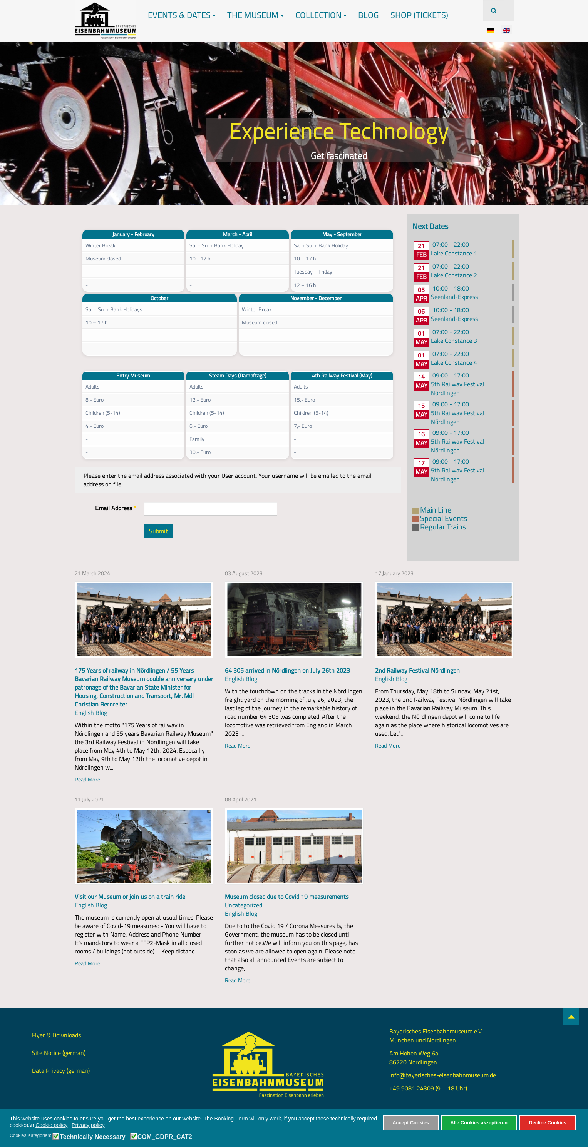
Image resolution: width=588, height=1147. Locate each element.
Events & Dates (182, 15)
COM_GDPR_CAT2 (164, 1137)
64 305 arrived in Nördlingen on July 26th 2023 (287, 670)
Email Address (115, 508)
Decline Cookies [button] (547, 1122)
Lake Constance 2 (454, 275)
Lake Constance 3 (454, 340)
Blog (368, 15)
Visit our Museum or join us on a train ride (130, 896)
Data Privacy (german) (61, 1070)
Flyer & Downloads (56, 1035)
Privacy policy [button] (88, 1125)
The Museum (255, 15)
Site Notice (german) (58, 1053)
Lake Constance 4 (454, 362)
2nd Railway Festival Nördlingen (417, 670)
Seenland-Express (454, 296)
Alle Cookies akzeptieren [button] (479, 1122)
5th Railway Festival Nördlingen (457, 388)
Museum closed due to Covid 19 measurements (286, 896)
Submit (158, 531)
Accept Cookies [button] (410, 1122)
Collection (321, 15)
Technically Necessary (92, 1137)
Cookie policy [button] (51, 1125)
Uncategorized (243, 905)
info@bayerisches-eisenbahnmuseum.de (442, 1075)
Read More (87, 779)
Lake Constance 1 (454, 253)
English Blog (91, 712)
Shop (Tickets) (419, 15)
